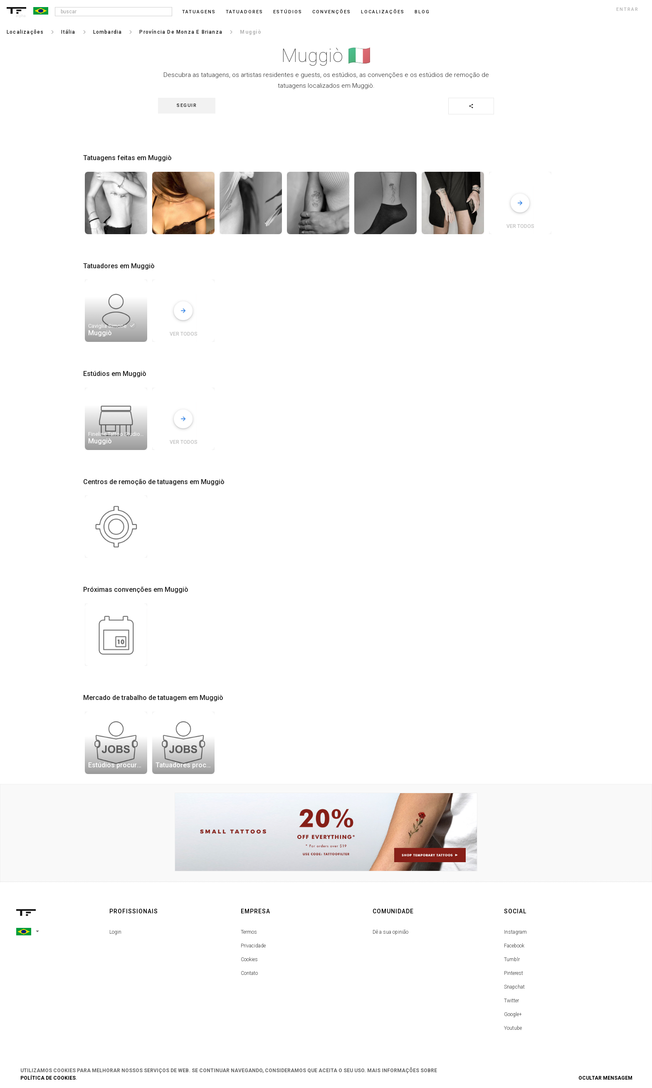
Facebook (514, 946)
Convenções (331, 12)
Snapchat (514, 987)
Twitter (511, 1001)
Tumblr (512, 959)
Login (115, 932)
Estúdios (287, 12)
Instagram (515, 932)
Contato (249, 973)
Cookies (249, 959)
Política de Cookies (48, 1078)
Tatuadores (244, 12)
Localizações (383, 12)
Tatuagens (199, 12)
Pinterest (513, 973)
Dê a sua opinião (390, 932)
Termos (249, 932)
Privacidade (253, 946)
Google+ (513, 1014)
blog (422, 12)
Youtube (513, 1028)
